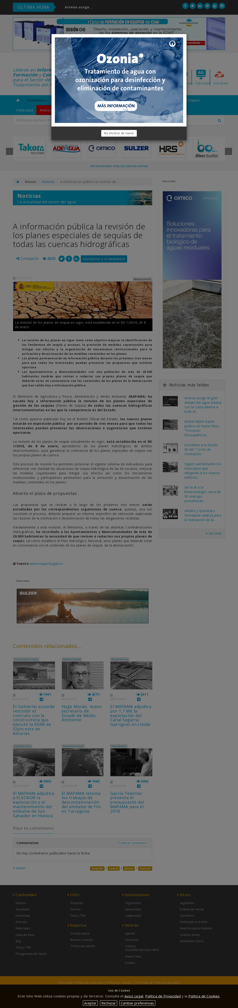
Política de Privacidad (163, 996)
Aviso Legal (133, 996)
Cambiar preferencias (137, 1003)
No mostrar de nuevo (119, 133)
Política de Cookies (204, 996)
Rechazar (108, 1003)
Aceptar (90, 1003)
